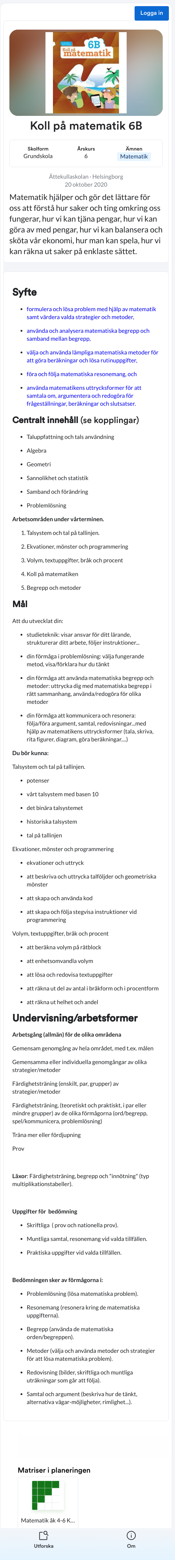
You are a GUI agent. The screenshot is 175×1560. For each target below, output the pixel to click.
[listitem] (44, 1544)
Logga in (151, 13)
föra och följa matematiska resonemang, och (82, 374)
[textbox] (86, 846)
